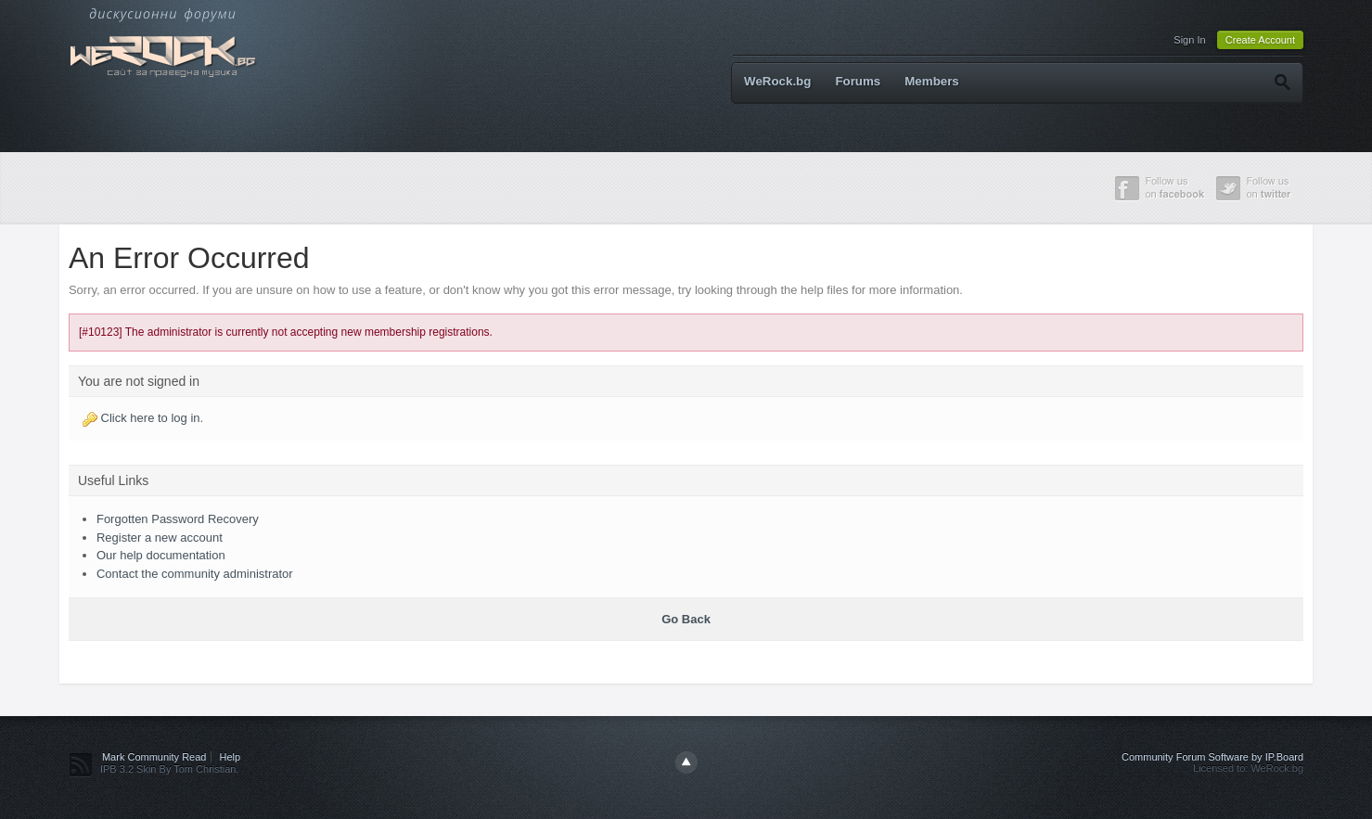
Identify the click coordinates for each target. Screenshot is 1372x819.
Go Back (686, 619)
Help (230, 756)
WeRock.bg (777, 81)
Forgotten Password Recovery (177, 519)
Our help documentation (160, 555)
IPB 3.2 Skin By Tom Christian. (169, 768)
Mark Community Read (154, 756)
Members (931, 81)
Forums (857, 81)
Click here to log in (150, 418)
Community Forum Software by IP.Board (1212, 756)
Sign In (1189, 39)
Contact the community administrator (194, 574)
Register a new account (159, 537)
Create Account (1260, 39)
